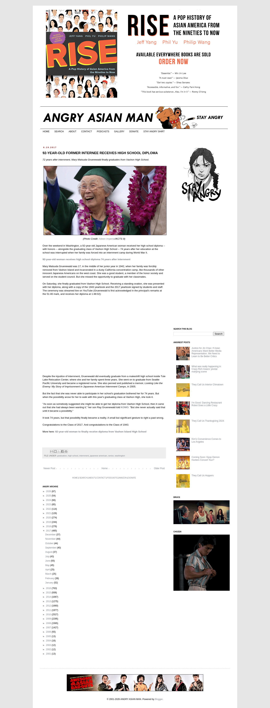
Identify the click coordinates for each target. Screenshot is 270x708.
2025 (49, 495)
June (48, 560)
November (50, 539)
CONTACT (86, 131)
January (49, 582)
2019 (49, 522)
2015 (49, 592)
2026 (49, 491)
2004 (49, 640)
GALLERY (119, 131)
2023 (49, 504)
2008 (49, 623)
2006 (49, 632)
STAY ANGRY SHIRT (154, 131)
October (49, 543)
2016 (49, 588)
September (51, 547)
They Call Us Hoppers (203, 475)
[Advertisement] (201, 265)
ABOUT (72, 131)
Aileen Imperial (107, 238)
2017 (49, 530)
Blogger (159, 699)
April (47, 569)
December (50, 534)
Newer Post (49, 468)
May (47, 565)
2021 (49, 513)
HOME (46, 131)
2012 (49, 605)
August (49, 552)
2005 (49, 636)
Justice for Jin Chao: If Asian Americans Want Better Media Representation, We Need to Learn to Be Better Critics (206, 352)
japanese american (98, 456)
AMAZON (123, 478)
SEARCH (59, 131)
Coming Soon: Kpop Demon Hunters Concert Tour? (206, 458)
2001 (49, 653)
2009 (49, 618)
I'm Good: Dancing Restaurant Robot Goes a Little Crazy (207, 404)
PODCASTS (103, 131)
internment (84, 456)
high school (73, 456)
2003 (49, 645)
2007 (49, 627)
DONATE (134, 131)
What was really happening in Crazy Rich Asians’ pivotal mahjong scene (206, 369)
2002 (49, 649)
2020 (49, 517)
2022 (49, 509)
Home (105, 468)
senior (111, 456)
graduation (62, 456)
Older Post (159, 468)
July (47, 556)
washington (120, 456)
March (48, 574)
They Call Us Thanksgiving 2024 (208, 421)
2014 (49, 597)
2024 (49, 500)
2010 (49, 614)
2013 (49, 601)
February (50, 578)
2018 (49, 526)
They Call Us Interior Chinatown (207, 384)
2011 (49, 610)
